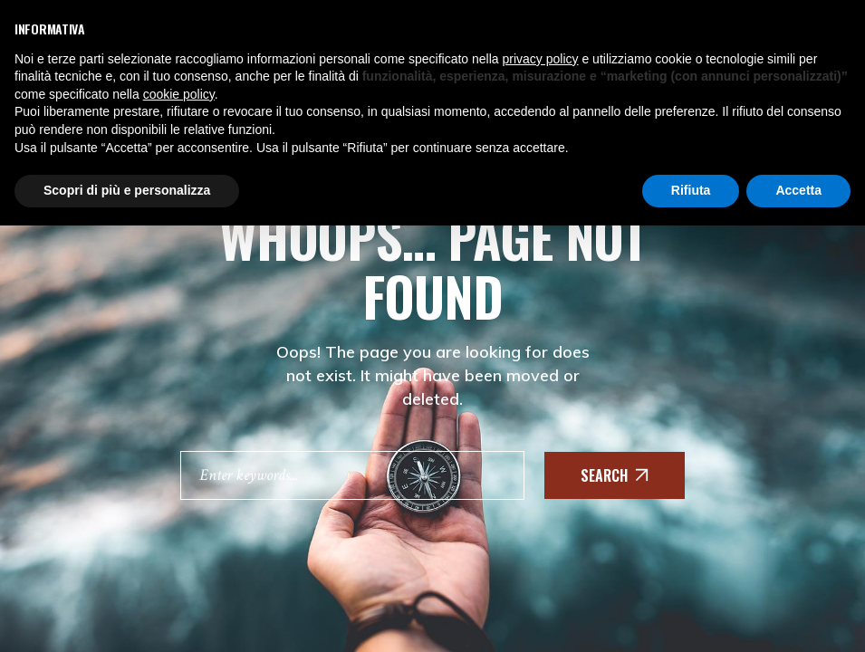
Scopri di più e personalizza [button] (126, 190)
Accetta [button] (798, 190)
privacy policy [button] (541, 59)
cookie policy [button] (179, 94)
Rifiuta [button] (691, 190)
